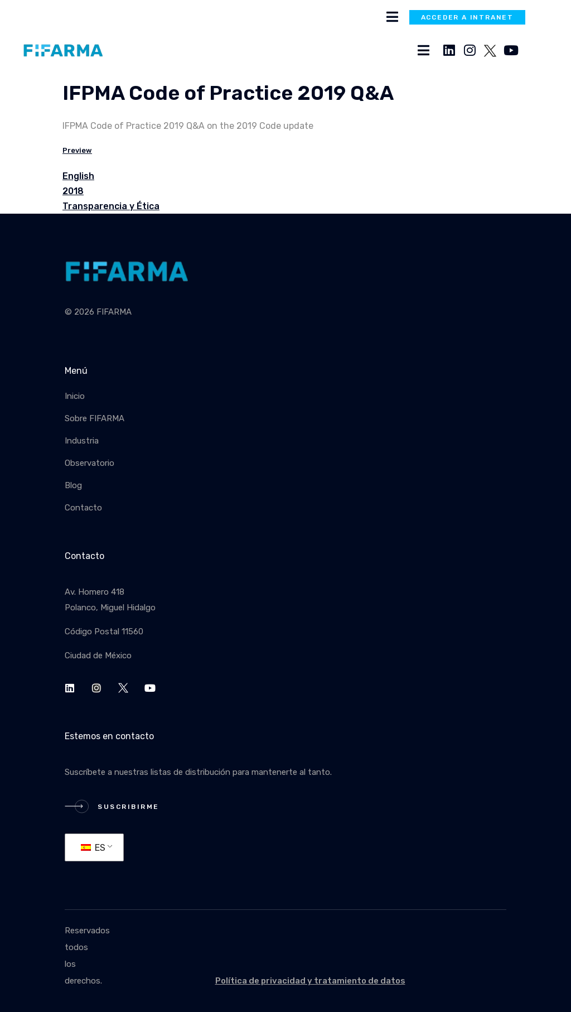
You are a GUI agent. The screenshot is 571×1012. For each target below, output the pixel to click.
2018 (73, 191)
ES (93, 847)
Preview (77, 150)
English (78, 176)
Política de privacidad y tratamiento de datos (310, 981)
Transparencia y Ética (110, 206)
